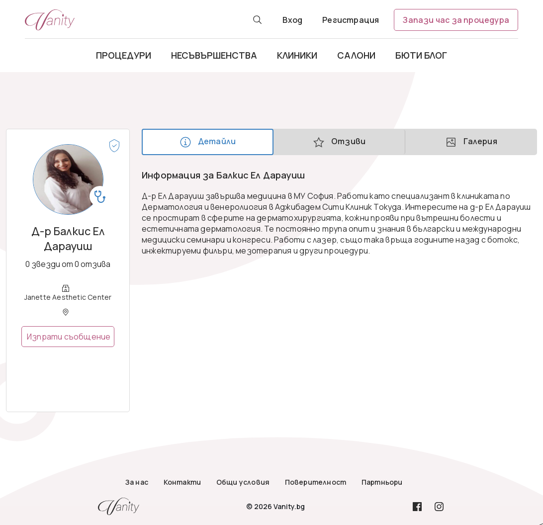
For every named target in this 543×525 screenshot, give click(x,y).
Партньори (382, 482)
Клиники (297, 55)
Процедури (123, 55)
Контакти (182, 482)
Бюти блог (421, 55)
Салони (356, 55)
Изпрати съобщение (68, 336)
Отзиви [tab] (339, 142)
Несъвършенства (214, 55)
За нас (136, 482)
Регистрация (350, 19)
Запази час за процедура (456, 19)
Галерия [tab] (471, 142)
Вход (292, 19)
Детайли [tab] (208, 142)
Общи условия (243, 482)
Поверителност (316, 482)
